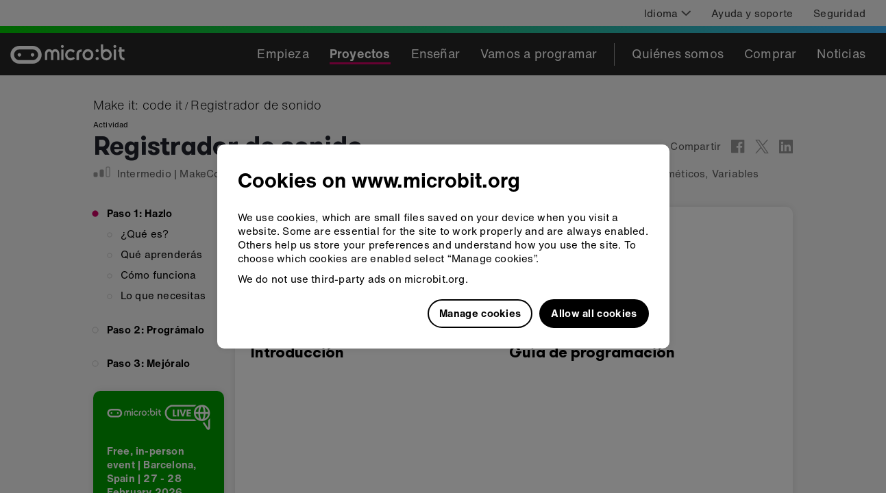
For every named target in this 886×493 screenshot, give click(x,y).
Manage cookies (480, 312)
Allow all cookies (594, 312)
